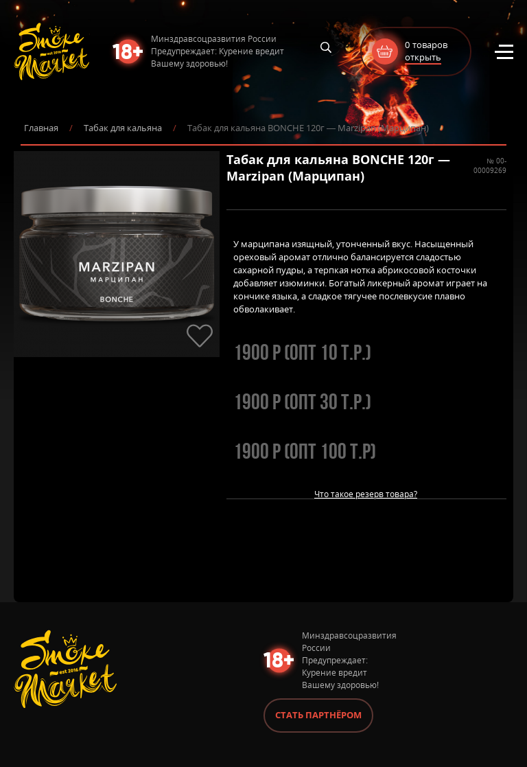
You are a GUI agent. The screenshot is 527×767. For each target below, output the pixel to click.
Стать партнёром (318, 715)
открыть (423, 57)
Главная (41, 128)
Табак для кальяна (123, 128)
